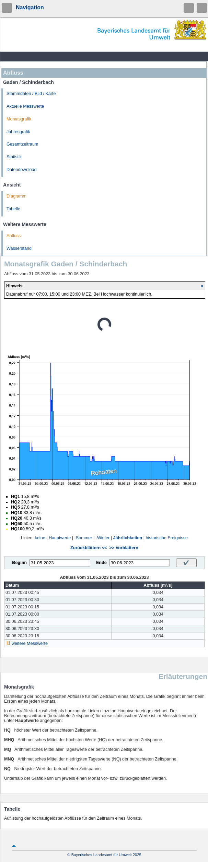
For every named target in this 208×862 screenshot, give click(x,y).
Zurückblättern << (88, 547)
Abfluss (14, 235)
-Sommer (83, 537)
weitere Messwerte (30, 643)
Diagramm (16, 196)
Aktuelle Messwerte (25, 106)
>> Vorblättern (123, 547)
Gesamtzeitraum (22, 144)
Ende (101, 562)
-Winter (103, 537)
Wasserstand (19, 248)
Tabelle (13, 208)
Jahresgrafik (18, 131)
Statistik (14, 157)
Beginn (19, 562)
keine (40, 537)
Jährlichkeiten (127, 537)
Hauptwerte (60, 537)
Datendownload (22, 169)
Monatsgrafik (19, 119)
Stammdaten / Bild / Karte (31, 93)
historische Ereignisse (167, 537)
